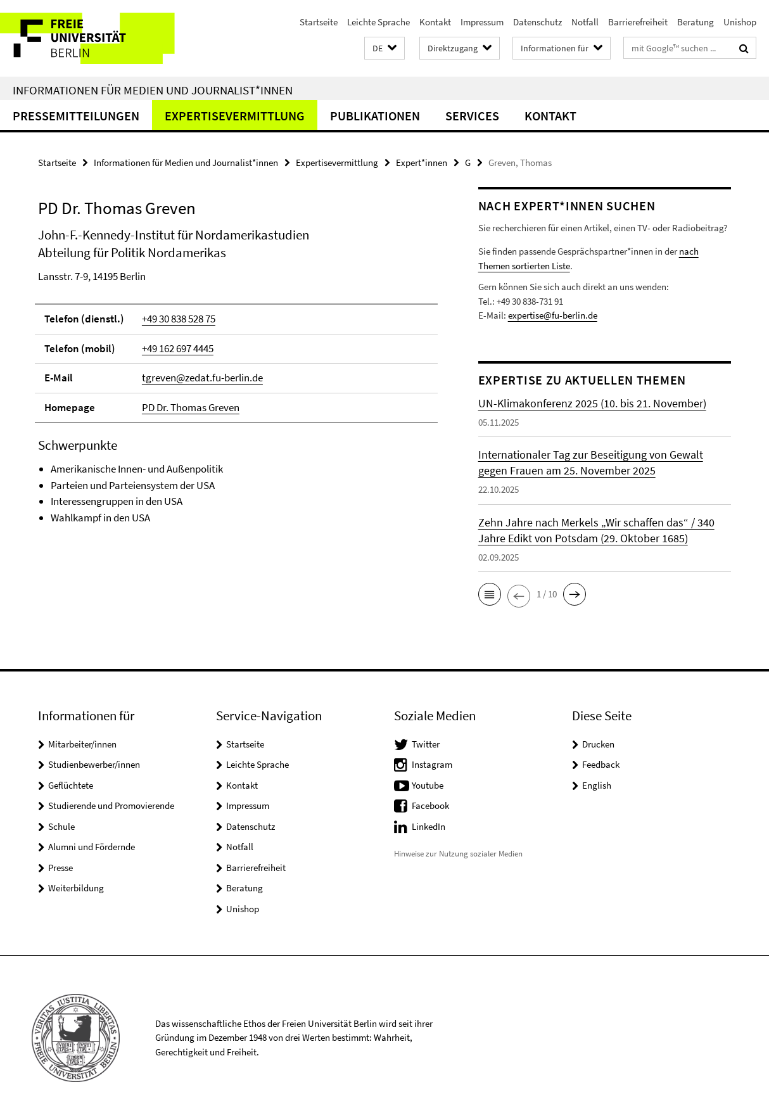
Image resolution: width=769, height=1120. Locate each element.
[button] (384, 48)
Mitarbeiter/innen (82, 744)
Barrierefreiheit (638, 22)
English (596, 785)
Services (472, 116)
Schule (61, 826)
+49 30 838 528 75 (178, 319)
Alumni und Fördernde (91, 847)
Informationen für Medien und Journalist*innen (153, 90)
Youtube (427, 785)
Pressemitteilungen (76, 116)
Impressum (482, 22)
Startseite (319, 22)
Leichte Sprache (378, 22)
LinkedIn (428, 826)
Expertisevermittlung (235, 116)
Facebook (430, 805)
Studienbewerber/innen (94, 764)
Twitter (426, 744)
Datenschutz (537, 22)
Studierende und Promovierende (111, 805)
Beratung (695, 22)
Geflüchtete (70, 785)
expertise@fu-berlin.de (552, 315)
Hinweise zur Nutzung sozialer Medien (458, 853)
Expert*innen (421, 162)
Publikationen (375, 116)
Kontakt (435, 22)
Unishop (739, 22)
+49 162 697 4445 (177, 348)
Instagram (432, 764)
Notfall (585, 22)
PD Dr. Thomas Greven (190, 407)
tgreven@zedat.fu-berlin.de (202, 378)
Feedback (601, 764)
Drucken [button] (598, 744)
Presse (60, 868)
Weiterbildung (76, 888)
